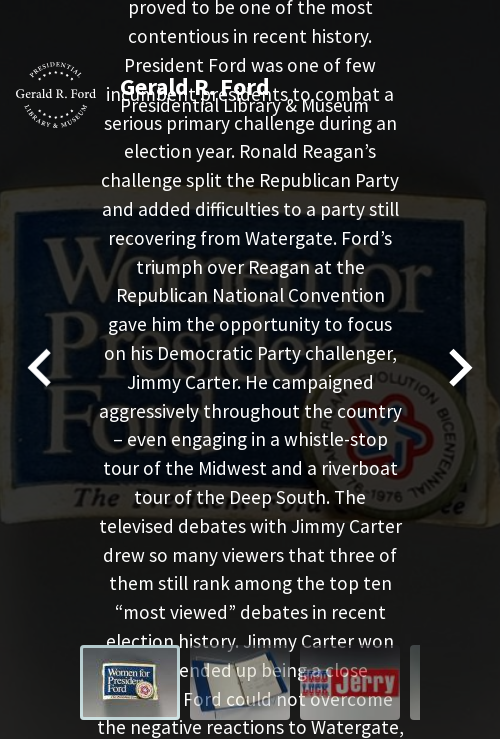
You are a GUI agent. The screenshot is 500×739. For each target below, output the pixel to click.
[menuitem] (130, 682)
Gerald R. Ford (195, 86)
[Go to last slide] (42, 369)
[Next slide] (458, 369)
